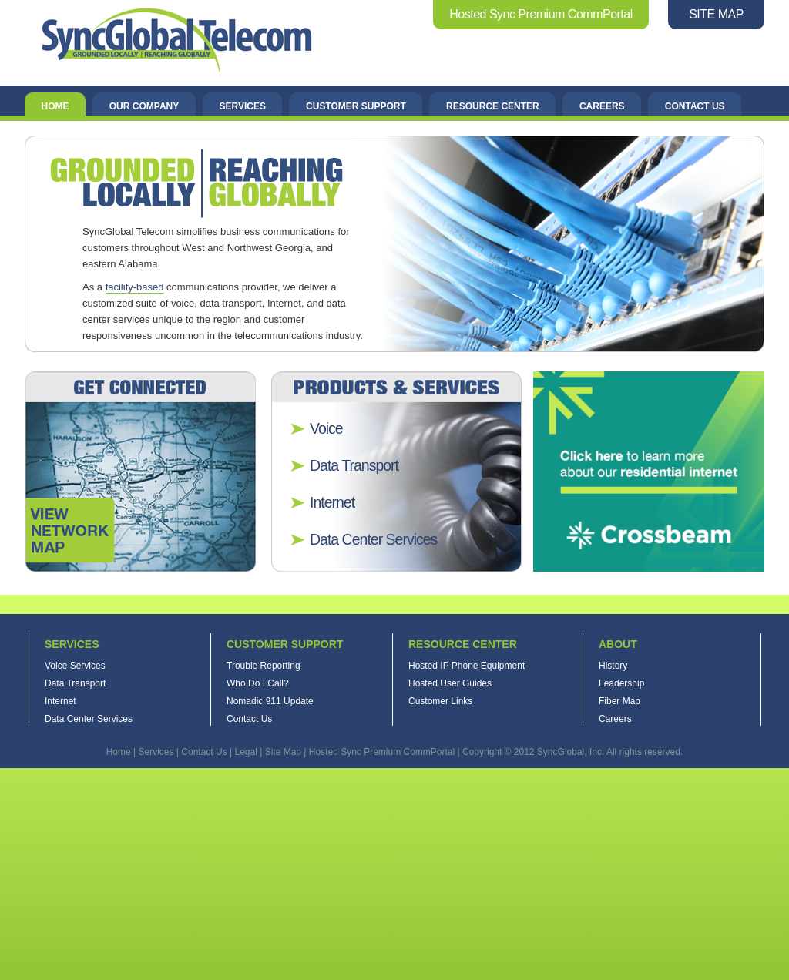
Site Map (283, 752)
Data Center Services (373, 539)
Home (55, 106)
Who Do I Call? (258, 683)
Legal (245, 752)
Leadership (621, 683)
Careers (602, 106)
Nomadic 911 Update (270, 701)
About (618, 644)
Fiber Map (619, 701)
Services (242, 106)
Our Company (144, 106)
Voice (326, 428)
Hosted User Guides (450, 683)
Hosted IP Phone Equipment (466, 665)
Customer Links (440, 701)
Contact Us (695, 106)
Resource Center (492, 106)
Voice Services (75, 665)
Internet (332, 502)
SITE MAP (716, 14)
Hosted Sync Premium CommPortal (541, 14)
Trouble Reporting (263, 665)
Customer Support (356, 106)
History (613, 665)
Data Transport (354, 465)
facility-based (135, 287)
